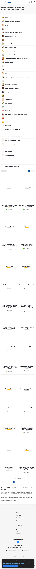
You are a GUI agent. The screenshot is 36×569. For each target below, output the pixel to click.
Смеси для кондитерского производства (13, 136)
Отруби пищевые (8, 99)
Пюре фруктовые (8, 110)
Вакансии (18, 513)
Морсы (6, 118)
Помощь (18, 522)
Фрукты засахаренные (9, 155)
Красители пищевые (9, 69)
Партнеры (18, 517)
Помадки (7, 66)
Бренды (18, 535)
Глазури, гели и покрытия (10, 28)
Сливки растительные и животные (12, 21)
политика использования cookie (18, 563)
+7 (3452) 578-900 (14, 547)
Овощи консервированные (10, 95)
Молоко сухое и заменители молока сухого (14, 80)
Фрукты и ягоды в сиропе (10, 159)
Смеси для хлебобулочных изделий (12, 140)
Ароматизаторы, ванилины (10, 47)
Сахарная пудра (8, 133)
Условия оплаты (18, 523)
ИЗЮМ (6, 40)
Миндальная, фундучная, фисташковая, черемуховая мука (17, 77)
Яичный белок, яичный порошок (12, 166)
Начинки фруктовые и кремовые (12, 88)
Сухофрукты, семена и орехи (11, 25)
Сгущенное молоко (9, 17)
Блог (18, 531)
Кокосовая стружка (9, 62)
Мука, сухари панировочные (11, 84)
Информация (18, 520)
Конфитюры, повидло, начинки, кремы (13, 32)
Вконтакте (18, 542)
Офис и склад (18, 515)
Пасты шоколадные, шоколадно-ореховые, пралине (16, 114)
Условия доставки (18, 525)
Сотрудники (18, 512)
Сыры (6, 147)
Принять (15, 565)
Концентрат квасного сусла (11, 92)
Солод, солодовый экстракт (11, 36)
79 (22, 482)
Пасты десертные (8, 103)
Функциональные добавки (10, 162)
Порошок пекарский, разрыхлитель (12, 129)
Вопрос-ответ (18, 533)
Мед (6, 73)
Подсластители (8, 125)
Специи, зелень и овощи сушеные (12, 144)
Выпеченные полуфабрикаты (11, 51)
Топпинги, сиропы (8, 151)
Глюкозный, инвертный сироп (11, 54)
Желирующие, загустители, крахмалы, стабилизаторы (16, 58)
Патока (6, 121)
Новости (18, 510)
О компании (18, 509)
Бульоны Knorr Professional (10, 43)
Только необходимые (8, 565)
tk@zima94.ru (25, 547)
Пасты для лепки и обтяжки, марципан (13, 106)
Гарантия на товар (18, 526)
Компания (18, 507)
